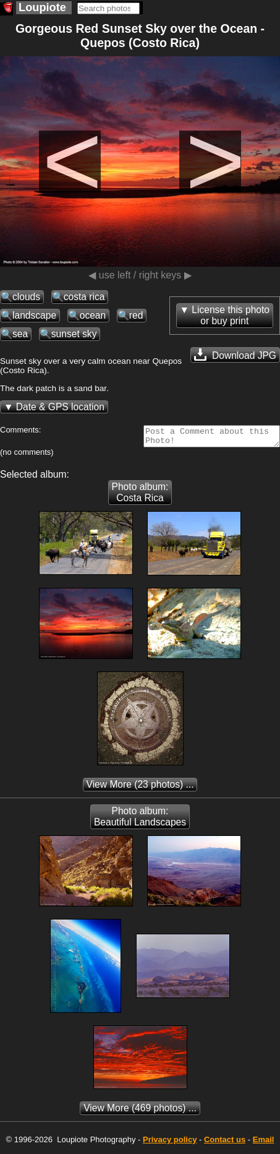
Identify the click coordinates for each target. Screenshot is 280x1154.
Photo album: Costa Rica (140, 496)
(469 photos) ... (140, 1111)
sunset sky (74, 334)
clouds (26, 296)
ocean (93, 315)
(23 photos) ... (140, 788)
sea (20, 334)
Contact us (224, 1143)
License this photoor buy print (230, 315)
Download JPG (235, 354)
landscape (34, 315)
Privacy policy (170, 1143)
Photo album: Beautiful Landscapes (140, 820)
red (136, 315)
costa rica (84, 296)
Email (263, 1143)
